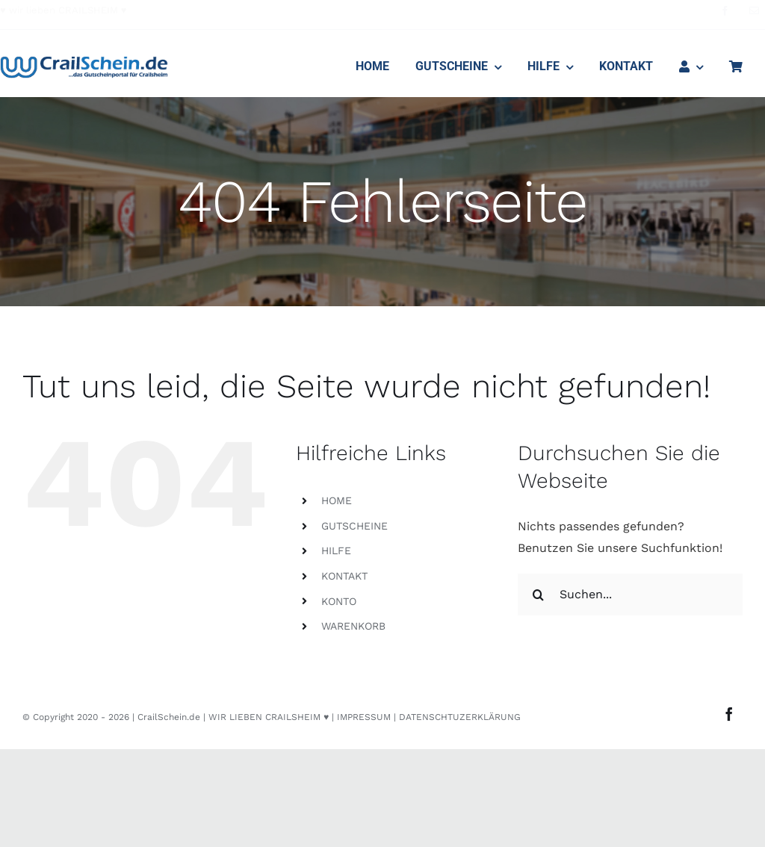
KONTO (338, 601)
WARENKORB (353, 626)
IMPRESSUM (364, 717)
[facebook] (725, 11)
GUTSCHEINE (354, 526)
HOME (336, 500)
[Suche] (539, 594)
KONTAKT (344, 576)
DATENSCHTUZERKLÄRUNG (460, 717)
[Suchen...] (630, 594)
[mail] (754, 11)
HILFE (336, 550)
